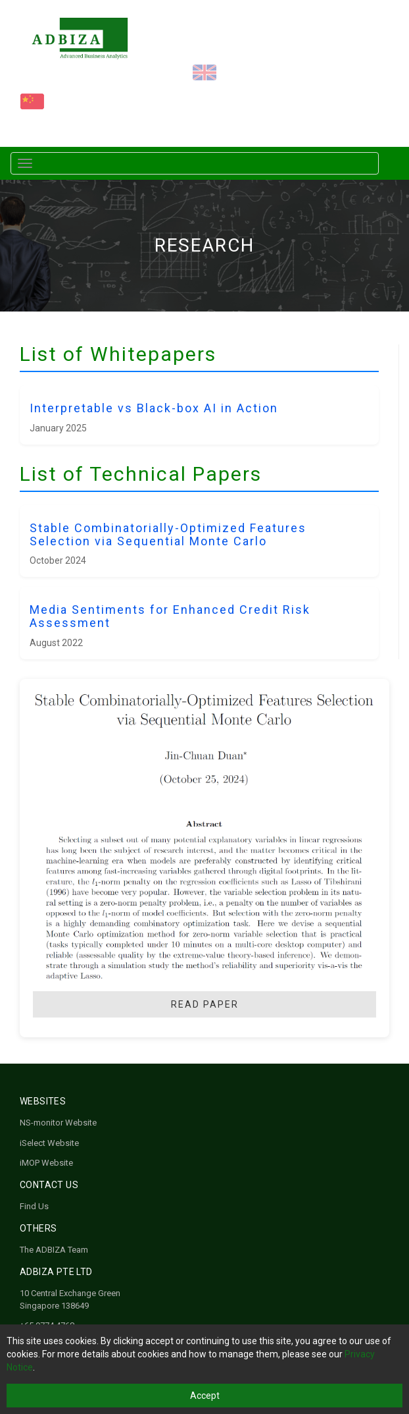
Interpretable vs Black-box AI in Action (154, 408)
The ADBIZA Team (54, 1250)
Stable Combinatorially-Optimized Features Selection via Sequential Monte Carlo (168, 534)
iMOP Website (46, 1163)
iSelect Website (49, 1143)
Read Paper (205, 1004)
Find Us (34, 1206)
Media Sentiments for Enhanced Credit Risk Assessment (170, 616)
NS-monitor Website (58, 1123)
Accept (205, 1395)
